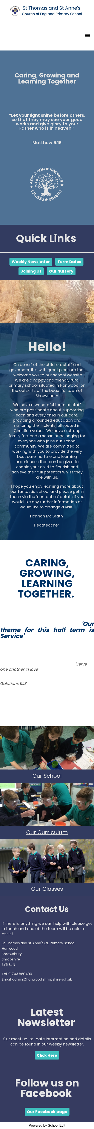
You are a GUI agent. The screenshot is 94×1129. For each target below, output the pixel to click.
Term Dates (69, 261)
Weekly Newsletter (31, 261)
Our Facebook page (47, 1111)
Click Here (47, 1055)
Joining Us (31, 271)
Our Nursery (61, 271)
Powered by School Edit (47, 1125)
